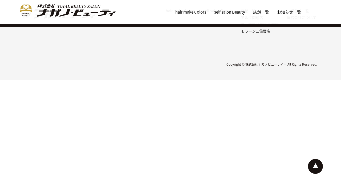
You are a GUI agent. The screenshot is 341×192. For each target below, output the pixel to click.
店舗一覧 (261, 12)
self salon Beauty (229, 12)
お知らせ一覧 (289, 12)
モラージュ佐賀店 (255, 31)
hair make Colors (190, 12)
